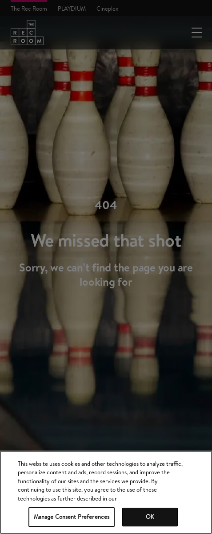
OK (150, 517)
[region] (106, 492)
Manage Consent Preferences (71, 517)
